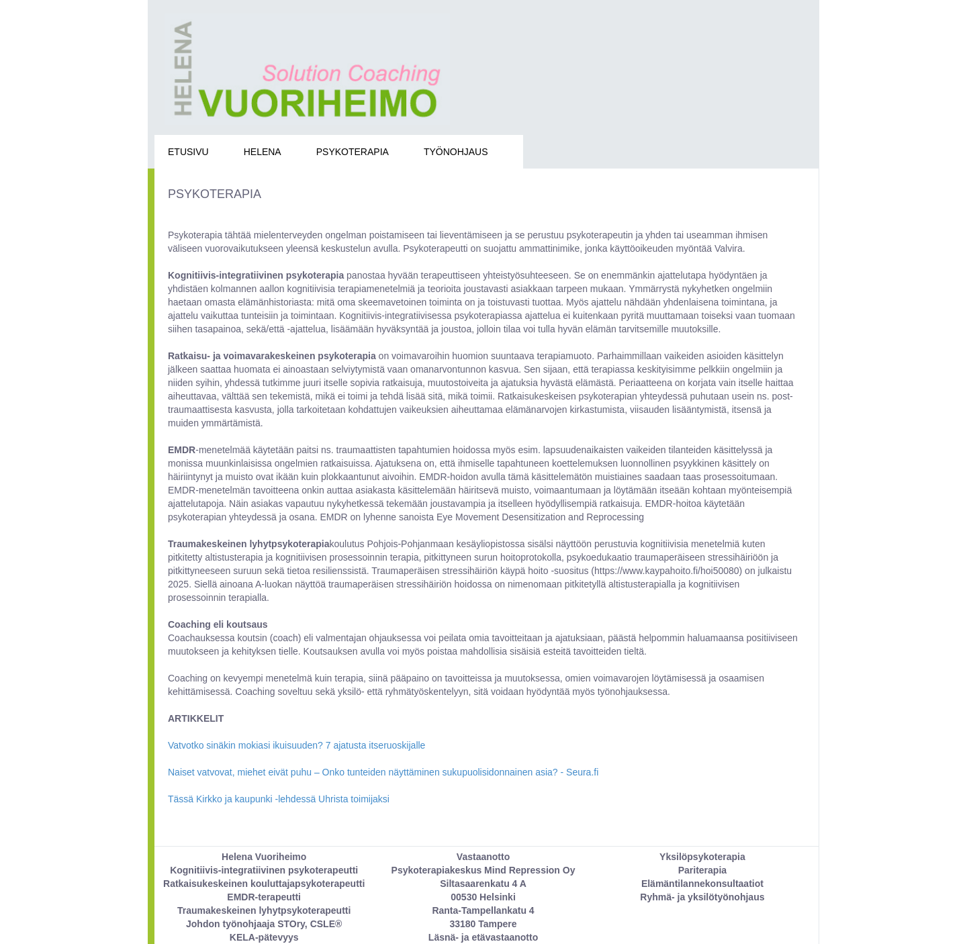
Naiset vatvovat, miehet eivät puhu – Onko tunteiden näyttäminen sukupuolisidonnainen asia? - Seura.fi (383, 772)
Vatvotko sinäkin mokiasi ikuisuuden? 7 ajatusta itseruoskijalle (296, 745)
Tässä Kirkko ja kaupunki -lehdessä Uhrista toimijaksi (278, 799)
